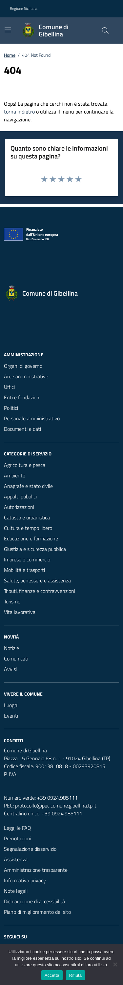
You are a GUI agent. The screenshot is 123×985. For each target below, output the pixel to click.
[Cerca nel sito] (105, 30)
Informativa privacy (25, 880)
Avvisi (10, 669)
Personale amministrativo (32, 418)
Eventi (11, 716)
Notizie (11, 648)
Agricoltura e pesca (24, 465)
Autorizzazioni (19, 507)
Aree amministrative (26, 376)
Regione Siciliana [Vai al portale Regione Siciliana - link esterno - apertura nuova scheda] (23, 8)
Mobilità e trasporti (24, 570)
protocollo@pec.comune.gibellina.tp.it (55, 805)
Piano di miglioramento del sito (37, 912)
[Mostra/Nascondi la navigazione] (8, 30)
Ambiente (14, 475)
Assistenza (16, 859)
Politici (11, 408)
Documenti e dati (22, 429)
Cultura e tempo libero (28, 528)
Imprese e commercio (27, 559)
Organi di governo (23, 366)
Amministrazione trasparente (36, 870)
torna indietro (19, 111)
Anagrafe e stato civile (28, 486)
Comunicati (16, 658)
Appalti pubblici (20, 496)
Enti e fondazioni (22, 397)
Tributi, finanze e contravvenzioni (39, 591)
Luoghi (11, 705)
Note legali (16, 891)
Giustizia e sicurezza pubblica (35, 549)
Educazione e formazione (31, 538)
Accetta (52, 975)
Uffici (9, 387)
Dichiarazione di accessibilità (34, 901)
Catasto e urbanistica (27, 517)
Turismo (12, 601)
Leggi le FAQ (17, 828)
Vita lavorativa (19, 612)
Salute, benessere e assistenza (37, 580)
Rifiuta (75, 975)
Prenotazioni (17, 838)
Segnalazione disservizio (30, 849)
